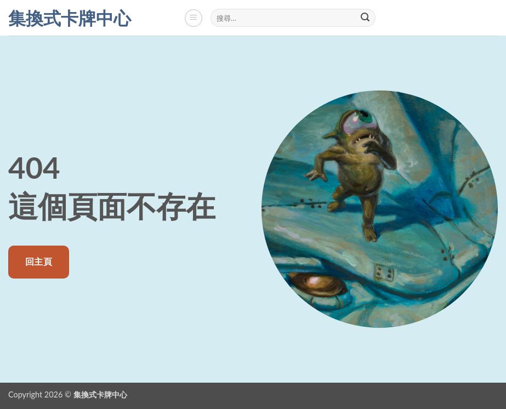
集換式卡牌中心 (69, 18)
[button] (193, 18)
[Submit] (365, 18)
